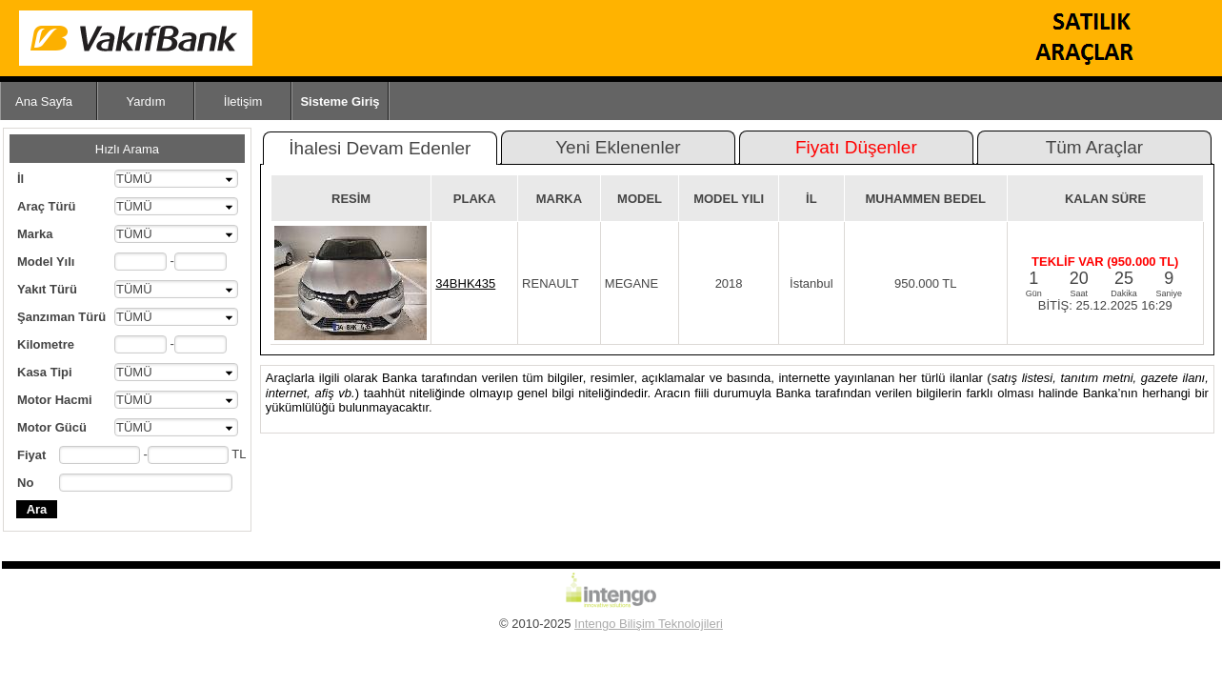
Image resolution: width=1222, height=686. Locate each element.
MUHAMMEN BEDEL (926, 199)
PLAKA (474, 199)
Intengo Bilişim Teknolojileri (648, 623)
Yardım (146, 101)
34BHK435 (465, 283)
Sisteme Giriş (339, 101)
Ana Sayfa (43, 101)
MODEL (639, 199)
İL (811, 199)
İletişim (243, 101)
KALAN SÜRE (1105, 199)
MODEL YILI (728, 199)
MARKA (559, 199)
